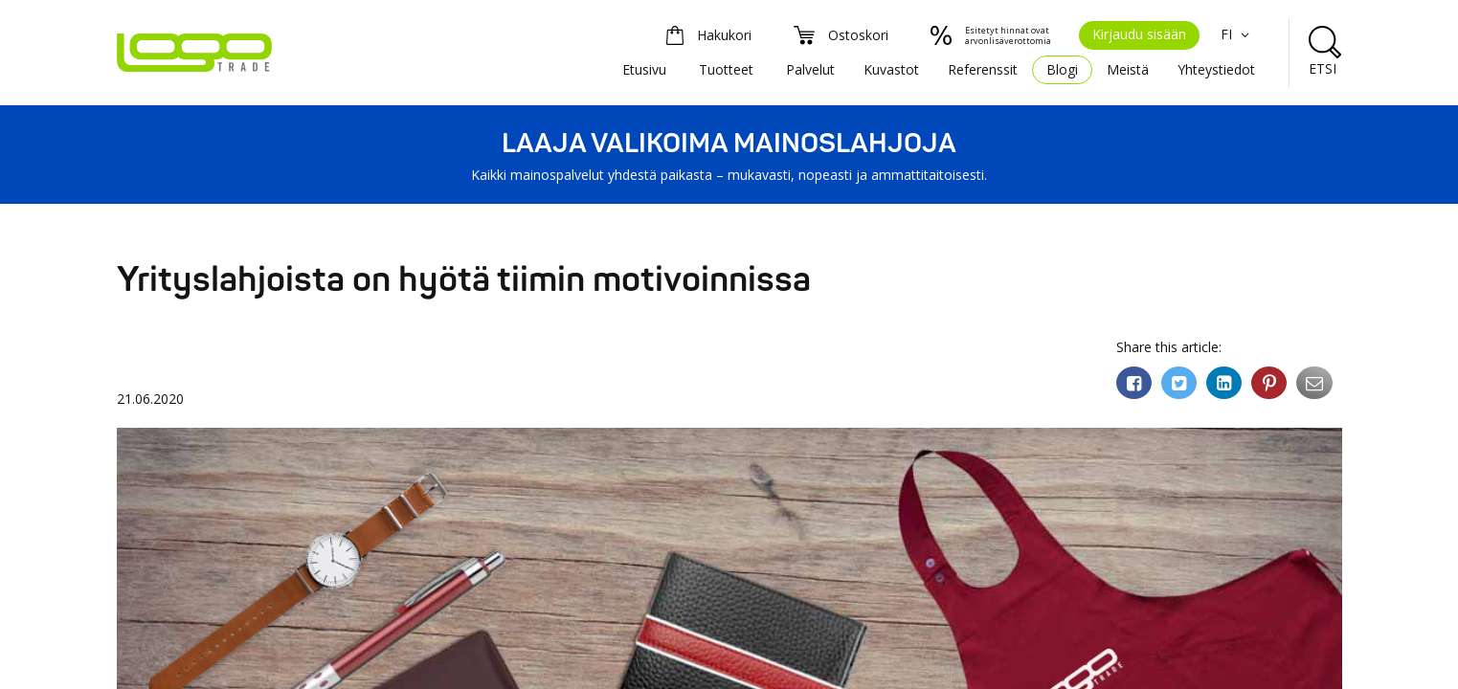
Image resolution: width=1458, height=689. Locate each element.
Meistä (1128, 69)
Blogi (1062, 69)
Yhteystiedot (1216, 69)
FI (1238, 34)
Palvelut (810, 69)
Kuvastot (891, 69)
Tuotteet (726, 69)
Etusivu (644, 69)
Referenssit (983, 69)
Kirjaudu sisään (1139, 34)
